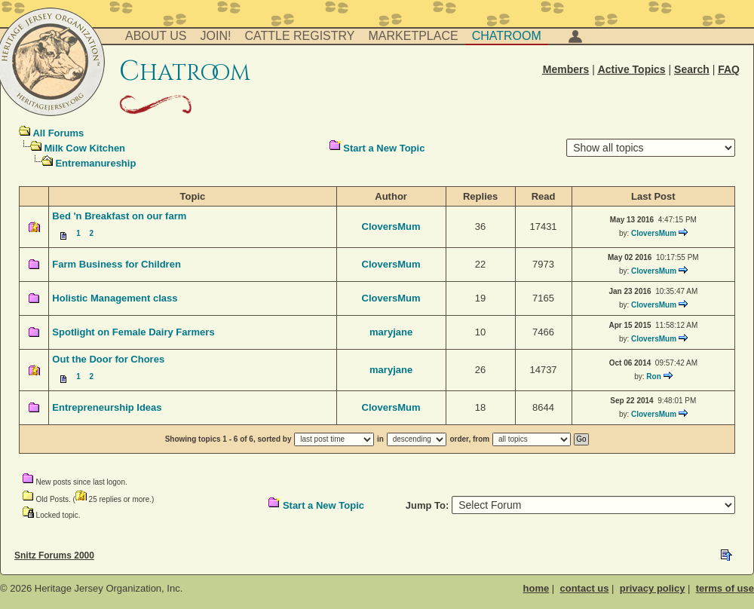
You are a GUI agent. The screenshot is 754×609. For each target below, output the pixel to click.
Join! (216, 35)
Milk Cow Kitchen (84, 148)
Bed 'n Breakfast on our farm (119, 216)
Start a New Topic (384, 148)
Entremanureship (95, 163)
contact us (583, 588)
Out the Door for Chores (108, 359)
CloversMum (391, 226)
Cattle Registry (299, 35)
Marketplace (413, 35)
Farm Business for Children (116, 264)
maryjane (390, 332)
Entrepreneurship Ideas (106, 407)
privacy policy (652, 588)
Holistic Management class (114, 298)
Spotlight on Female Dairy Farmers (133, 332)
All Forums (58, 133)
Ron (653, 376)
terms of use (725, 588)
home (536, 588)
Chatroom (506, 35)
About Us (156, 35)
